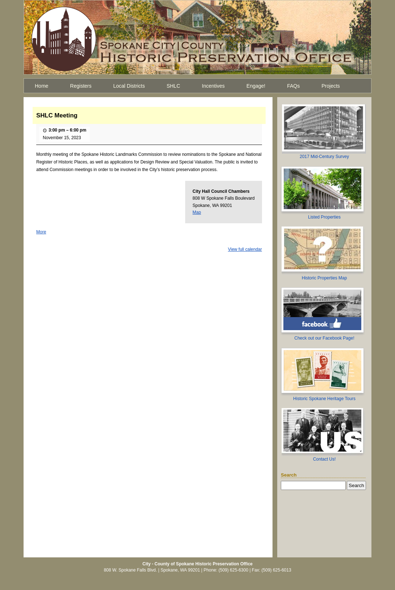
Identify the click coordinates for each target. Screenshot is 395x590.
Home (41, 86)
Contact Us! (324, 459)
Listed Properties (324, 217)
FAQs (293, 86)
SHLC (173, 86)
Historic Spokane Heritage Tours (324, 398)
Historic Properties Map (324, 278)
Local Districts (129, 86)
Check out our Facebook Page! (324, 338)
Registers (80, 86)
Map (196, 212)
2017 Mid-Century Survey (324, 156)
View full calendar (245, 249)
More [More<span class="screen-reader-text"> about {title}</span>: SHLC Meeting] (41, 231)
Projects (330, 86)
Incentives (213, 86)
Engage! (255, 86)
